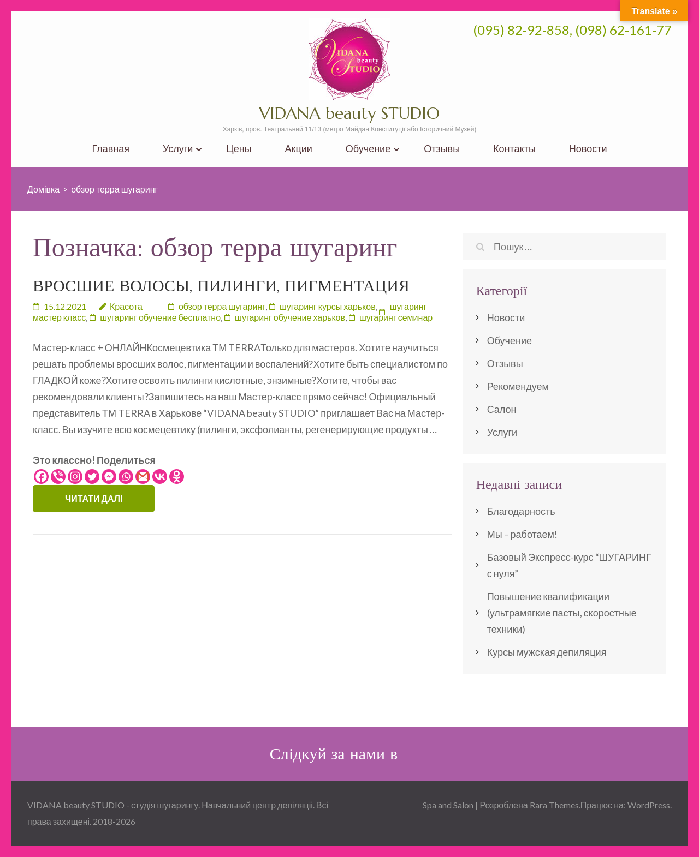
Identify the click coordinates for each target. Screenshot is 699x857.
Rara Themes (554, 805)
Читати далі (93, 498)
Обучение (368, 148)
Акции (298, 148)
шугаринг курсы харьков (328, 306)
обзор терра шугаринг (222, 306)
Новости (588, 148)
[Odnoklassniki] (176, 476)
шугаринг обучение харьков (290, 317)
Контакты (514, 148)
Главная (110, 148)
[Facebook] (41, 476)
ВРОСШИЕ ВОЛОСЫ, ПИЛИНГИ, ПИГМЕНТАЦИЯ (221, 285)
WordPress (648, 805)
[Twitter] (92, 476)
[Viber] (58, 476)
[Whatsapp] (126, 476)
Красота (126, 306)
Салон (502, 409)
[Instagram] (75, 476)
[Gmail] (142, 476)
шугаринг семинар (396, 317)
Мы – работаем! (522, 534)
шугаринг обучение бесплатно (160, 317)
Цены (238, 148)
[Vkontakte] (159, 476)
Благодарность (521, 511)
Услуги (178, 148)
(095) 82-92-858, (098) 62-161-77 (572, 30)
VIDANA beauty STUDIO (349, 113)
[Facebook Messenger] (109, 476)
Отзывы (442, 148)
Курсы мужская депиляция (547, 652)
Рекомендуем (518, 386)
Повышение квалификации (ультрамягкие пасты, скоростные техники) (562, 612)
